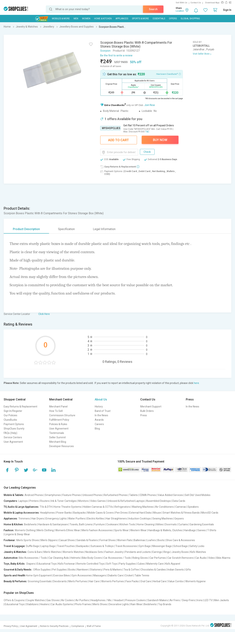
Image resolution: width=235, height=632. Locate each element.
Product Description (26, 229)
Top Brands (164, 604)
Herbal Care (159, 581)
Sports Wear (121, 530)
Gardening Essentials (202, 524)
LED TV (208, 600)
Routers (44, 500)
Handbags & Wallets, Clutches (165, 530)
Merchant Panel (58, 406)
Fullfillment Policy (59, 419)
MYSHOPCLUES (111, 128)
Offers (173, 18)
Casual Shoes (67, 540)
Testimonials (56, 432)
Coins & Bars (35, 551)
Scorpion (105, 50)
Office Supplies (41, 569)
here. (197, 383)
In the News (101, 415)
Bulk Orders (147, 410)
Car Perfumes (157, 557)
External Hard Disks (140, 512)
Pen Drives (121, 512)
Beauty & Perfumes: (15, 581)
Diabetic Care (115, 575)
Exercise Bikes (61, 575)
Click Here (44, 314)
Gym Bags (145, 546)
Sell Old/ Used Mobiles (197, 495)
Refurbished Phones (115, 495)
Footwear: (10, 540)
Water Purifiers (76, 518)
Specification (66, 229)
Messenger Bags (162, 546)
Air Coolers (67, 600)
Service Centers (13, 437)
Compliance (77, 626)
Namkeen (82, 569)
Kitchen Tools (127, 524)
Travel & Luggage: (14, 546)
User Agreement (13, 441)
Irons (200, 600)
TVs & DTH (46, 506)
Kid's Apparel (172, 563)
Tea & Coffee (131, 569)
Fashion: (9, 530)
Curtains (183, 524)
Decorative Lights (119, 604)
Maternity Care (155, 563)
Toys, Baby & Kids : (15, 563)
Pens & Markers (113, 569)
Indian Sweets (175, 569)
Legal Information (104, 229)
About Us (101, 399)
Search (153, 9)
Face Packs (132, 581)
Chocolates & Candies (153, 569)
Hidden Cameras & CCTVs (98, 506)
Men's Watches (52, 551)
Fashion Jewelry (114, 551)
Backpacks (79, 512)
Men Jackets (221, 600)
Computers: (11, 500)
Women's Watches (73, 551)
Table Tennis (142, 575)
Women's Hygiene (195, 581)
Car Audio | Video (205, 557)
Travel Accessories (126, 546)
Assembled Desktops (158, 500)
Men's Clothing (45, 530)
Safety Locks (196, 546)
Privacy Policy (11, 626)
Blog (97, 428)
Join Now (149, 105)
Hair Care (94, 581)
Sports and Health (14, 575)
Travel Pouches (66, 546)
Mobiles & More (61, 18)
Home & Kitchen (103, 18)
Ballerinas (139, 540)
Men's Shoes (100, 604)
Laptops (23, 500)
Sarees (201, 530)
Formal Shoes (107, 540)
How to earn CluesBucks (168, 74)
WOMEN (86, 18)
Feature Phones (71, 495)
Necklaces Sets (94, 551)
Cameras (180, 506)
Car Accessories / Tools (117, 557)
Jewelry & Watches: (15, 551)
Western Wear (138, 530)
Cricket (129, 575)
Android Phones (34, 495)
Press (143, 415)
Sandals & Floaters (87, 540)
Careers (99, 424)
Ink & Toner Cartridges (64, 500)
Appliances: (11, 518)
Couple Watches (35, 600)
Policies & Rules (58, 424)
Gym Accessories (82, 575)
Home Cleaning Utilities (150, 524)
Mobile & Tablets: (14, 495)
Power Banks (64, 512)
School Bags (180, 546)
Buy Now (160, 140)
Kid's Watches (198, 551)
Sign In (227, 9)
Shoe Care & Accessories (180, 540)
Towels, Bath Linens (81, 524)
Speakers (193, 506)
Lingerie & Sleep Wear (17, 534)
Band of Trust (103, 410)
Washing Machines (142, 506)
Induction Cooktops (140, 518)
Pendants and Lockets (138, 551)
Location (180, 11)
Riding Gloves (140, 557)
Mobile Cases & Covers (100, 512)
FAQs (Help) (10, 432)
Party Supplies (127, 563)
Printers (34, 500)
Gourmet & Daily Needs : (18, 569)
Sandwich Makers (157, 600)
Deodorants (60, 581)
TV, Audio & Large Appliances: (21, 506)
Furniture (99, 524)
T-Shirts (211, 530)
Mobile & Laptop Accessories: (21, 512)
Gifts (188, 569)
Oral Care (145, 581)
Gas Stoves (52, 600)
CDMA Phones (147, 495)
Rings (167, 551)
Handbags (190, 530)
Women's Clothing (25, 530)
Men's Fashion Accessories (97, 530)
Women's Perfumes (112, 581)
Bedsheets (30, 524)
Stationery (96, 569)
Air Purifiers (82, 600)
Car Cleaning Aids (58, 557)
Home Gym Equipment (39, 575)
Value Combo (176, 581)
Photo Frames (83, 604)
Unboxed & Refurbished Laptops (125, 500)
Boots (161, 540)
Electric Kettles (95, 518)
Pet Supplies (59, 569)
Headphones (47, 512)
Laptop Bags (48, 546)
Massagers (99, 575)
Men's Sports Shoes (27, 540)
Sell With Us (181, 2)
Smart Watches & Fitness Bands (181, 512)
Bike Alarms (223, 557)
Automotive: (11, 557)
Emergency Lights (56, 518)
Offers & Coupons (14, 600)
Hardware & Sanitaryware (53, 524)
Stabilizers (32, 604)
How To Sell (56, 410)
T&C (147, 131)
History (99, 406)
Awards (99, 419)
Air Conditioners (164, 506)
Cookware (112, 524)
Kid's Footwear (66, 563)
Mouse (157, 512)
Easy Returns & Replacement (20, 406)
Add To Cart (118, 140)
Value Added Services (170, 495)
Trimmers (24, 518)
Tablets (133, 495)
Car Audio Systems (62, 604)
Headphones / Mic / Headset (107, 600)
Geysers (179, 518)
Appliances (121, 18)
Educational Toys (47, 563)
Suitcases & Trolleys (102, 546)
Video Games (98, 500)
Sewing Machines (162, 518)
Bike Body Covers (92, 557)
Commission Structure (62, 415)
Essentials (159, 18)
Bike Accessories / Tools (33, 557)
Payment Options (14, 424)
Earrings (157, 551)
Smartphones (53, 495)
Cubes (141, 563)
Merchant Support (150, 406)
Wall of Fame (94, 626)
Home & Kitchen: (14, 524)
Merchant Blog (57, 441)
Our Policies (10, 415)
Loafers (151, 540)
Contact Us (195, 2)
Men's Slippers (49, 540)
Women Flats (124, 540)
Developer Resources (61, 446)
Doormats (171, 524)
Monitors (83, 500)
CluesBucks (10, 419)
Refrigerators (122, 506)
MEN (76, 18)
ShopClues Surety (14, 428)
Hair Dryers (37, 518)
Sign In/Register (13, 410)
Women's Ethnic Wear (67, 530)
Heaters (44, 604)
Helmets (75, 557)
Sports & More (140, 18)
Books (71, 569)
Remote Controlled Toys (90, 563)
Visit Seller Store (201, 54)
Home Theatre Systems (67, 506)
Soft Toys (111, 563)
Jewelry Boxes (180, 551)
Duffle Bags (32, 546)
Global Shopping (190, 18)
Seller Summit (57, 437)
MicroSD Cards (209, 512)
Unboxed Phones (92, 495)
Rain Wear (136, 604)
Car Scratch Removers (180, 557)
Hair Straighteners (116, 518)
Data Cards (178, 500)
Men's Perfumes (77, 581)
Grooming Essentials (39, 581)
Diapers (30, 563)
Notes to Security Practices (54, 626)
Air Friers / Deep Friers (182, 600)
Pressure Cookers (135, 600)
